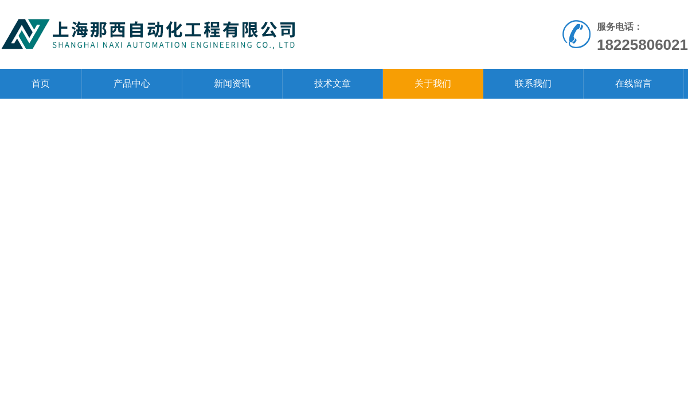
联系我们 (533, 83)
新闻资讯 (232, 83)
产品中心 (132, 83)
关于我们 (433, 83)
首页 (41, 83)
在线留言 (633, 83)
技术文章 (332, 83)
